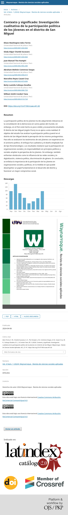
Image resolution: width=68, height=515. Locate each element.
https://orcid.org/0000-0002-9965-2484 (16, 66)
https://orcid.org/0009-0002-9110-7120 (16, 99)
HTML (16, 316)
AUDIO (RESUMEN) (31, 316)
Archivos (14, 9)
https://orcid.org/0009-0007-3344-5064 (16, 48)
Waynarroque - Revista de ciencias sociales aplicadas (27, 2)
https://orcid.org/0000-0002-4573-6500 (16, 81)
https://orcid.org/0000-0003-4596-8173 (16, 75)
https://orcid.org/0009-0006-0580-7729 (16, 90)
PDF (7, 316)
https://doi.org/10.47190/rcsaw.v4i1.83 (24, 106)
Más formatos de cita (12, 352)
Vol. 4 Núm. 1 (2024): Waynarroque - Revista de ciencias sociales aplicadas (32, 12)
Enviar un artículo (13, 429)
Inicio (6, 9)
